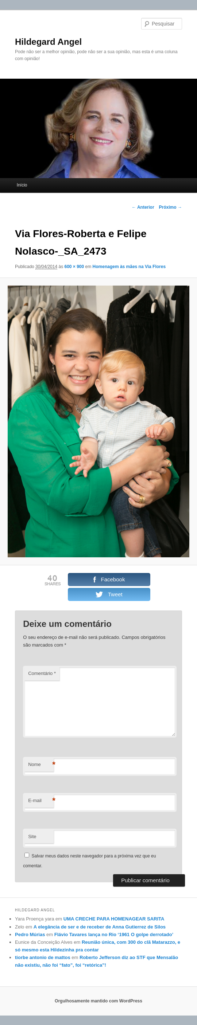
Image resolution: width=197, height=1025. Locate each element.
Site (32, 836)
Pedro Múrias (30, 934)
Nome (41, 764)
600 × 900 (74, 266)
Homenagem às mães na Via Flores (129, 266)
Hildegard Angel (48, 42)
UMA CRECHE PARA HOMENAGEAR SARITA (114, 919)
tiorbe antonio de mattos (42, 957)
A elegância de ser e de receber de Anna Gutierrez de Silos (100, 927)
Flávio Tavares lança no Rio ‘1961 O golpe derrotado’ (113, 934)
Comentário (42, 673)
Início (22, 185)
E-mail (41, 801)
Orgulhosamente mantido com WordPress (98, 1001)
